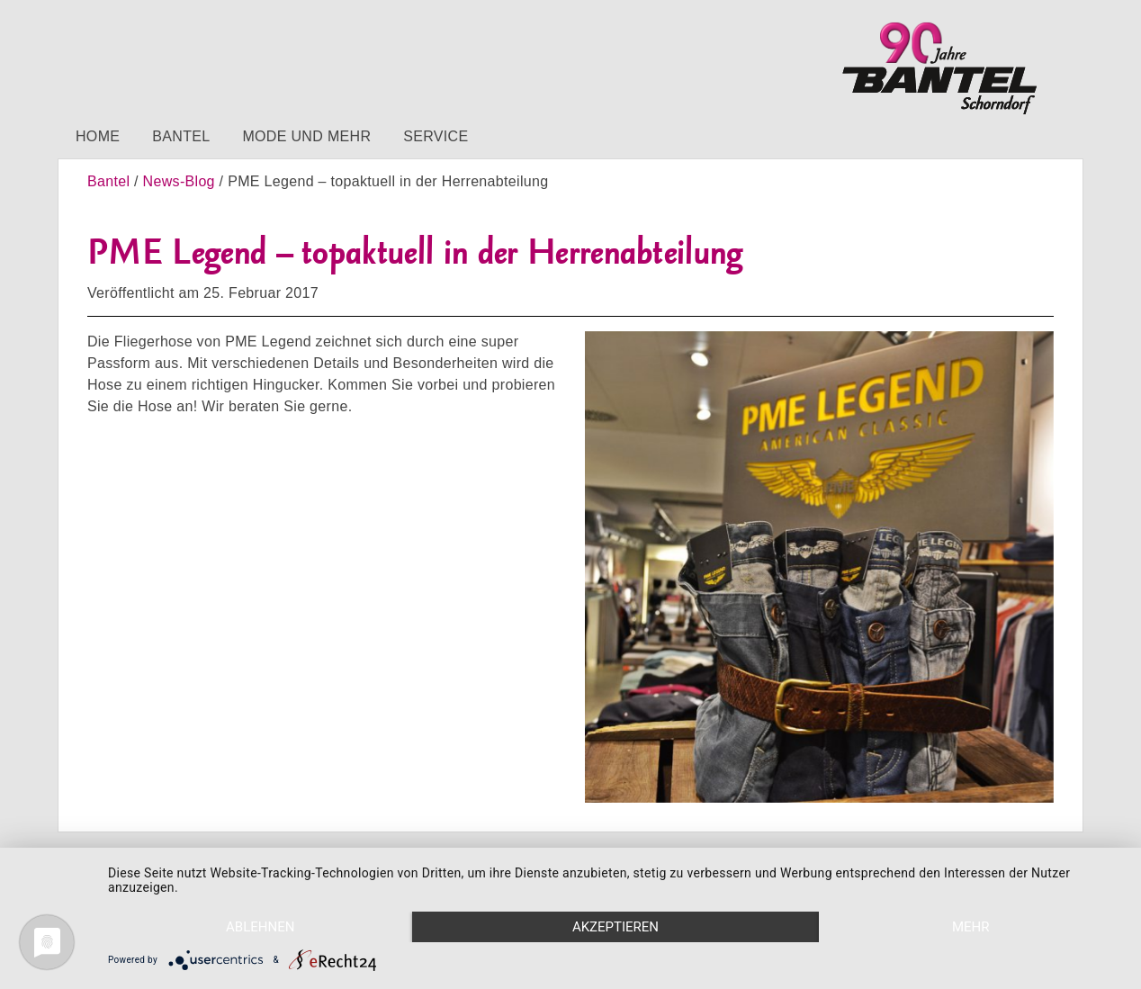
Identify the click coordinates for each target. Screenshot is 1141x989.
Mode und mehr (306, 136)
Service (435, 136)
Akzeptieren (615, 927)
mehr (971, 927)
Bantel (181, 136)
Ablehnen (260, 927)
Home (98, 136)
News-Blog (179, 181)
